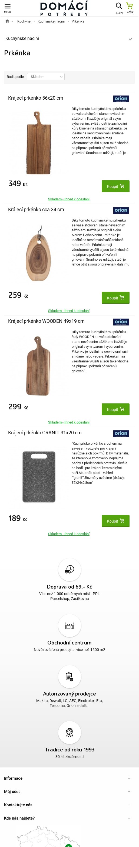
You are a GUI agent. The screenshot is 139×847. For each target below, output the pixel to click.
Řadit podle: (16, 77)
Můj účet (12, 791)
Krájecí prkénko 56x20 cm (35, 98)
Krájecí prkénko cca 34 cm (36, 209)
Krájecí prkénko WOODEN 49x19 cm (46, 321)
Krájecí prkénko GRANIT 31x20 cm (45, 432)
